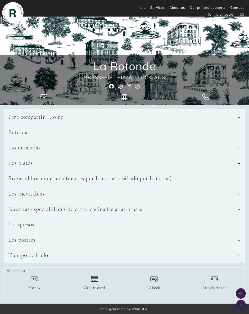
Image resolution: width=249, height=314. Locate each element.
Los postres (22, 239)
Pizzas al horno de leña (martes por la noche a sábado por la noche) (90, 178)
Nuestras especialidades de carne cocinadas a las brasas (75, 209)
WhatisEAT (140, 309)
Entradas (19, 132)
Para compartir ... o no (35, 116)
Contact (237, 7)
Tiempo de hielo (28, 255)
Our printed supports (208, 7)
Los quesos (21, 224)
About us (177, 7)
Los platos (20, 163)
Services (157, 7)
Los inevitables (26, 193)
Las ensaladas (24, 147)
